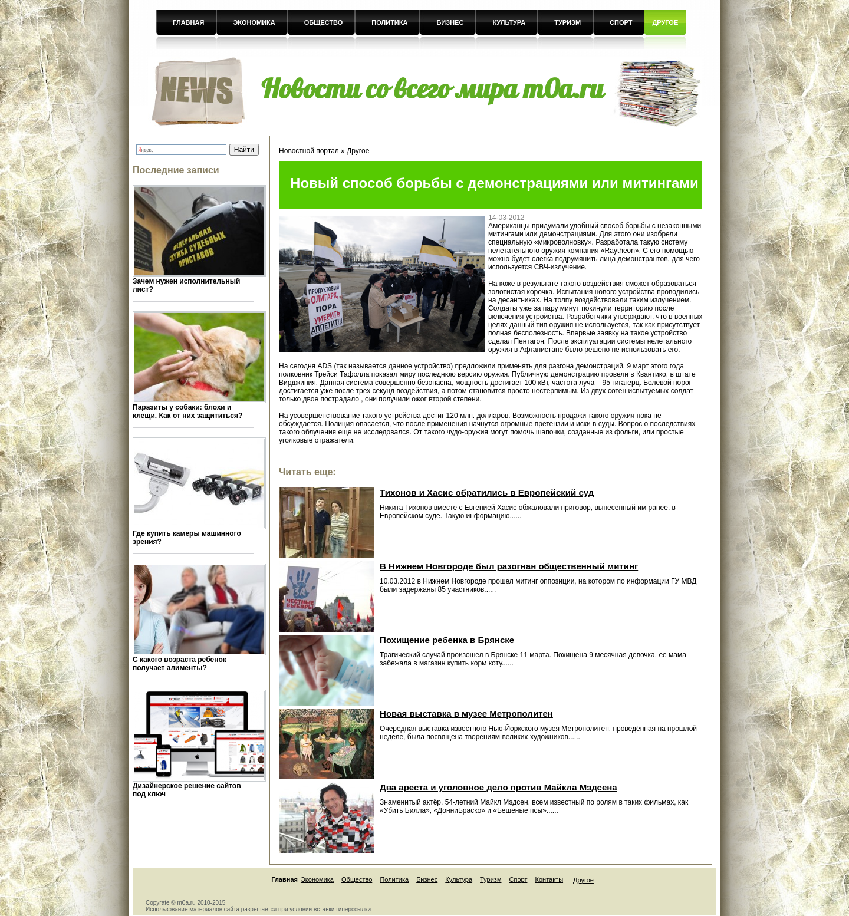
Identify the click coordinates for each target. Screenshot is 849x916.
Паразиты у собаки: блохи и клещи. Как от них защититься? (187, 411)
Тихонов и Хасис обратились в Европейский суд (487, 492)
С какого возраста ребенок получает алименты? (179, 663)
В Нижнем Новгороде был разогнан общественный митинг (509, 566)
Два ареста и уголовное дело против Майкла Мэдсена (498, 787)
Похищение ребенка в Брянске (447, 640)
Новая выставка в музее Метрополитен (466, 714)
